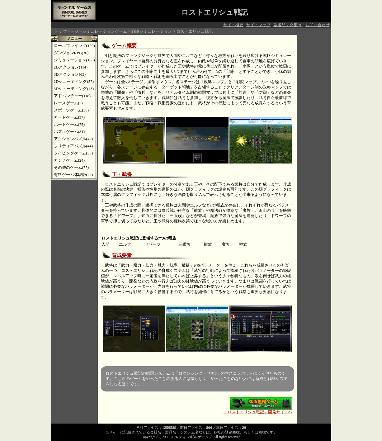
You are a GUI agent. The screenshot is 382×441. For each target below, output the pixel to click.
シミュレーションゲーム (105, 31)
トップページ (66, 31)
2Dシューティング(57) (74, 81)
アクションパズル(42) (73, 138)
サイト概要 (233, 24)
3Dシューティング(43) (74, 88)
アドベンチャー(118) (72, 95)
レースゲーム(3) (68, 103)
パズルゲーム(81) (69, 131)
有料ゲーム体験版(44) (73, 174)
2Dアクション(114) (71, 67)
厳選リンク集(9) (287, 24)
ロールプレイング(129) (74, 45)
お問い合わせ (317, 24)
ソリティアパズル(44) (73, 146)
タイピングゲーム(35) (73, 153)
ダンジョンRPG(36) (71, 52)
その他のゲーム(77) (71, 167)
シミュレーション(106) (74, 60)
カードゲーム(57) (69, 117)
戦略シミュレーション (151, 31)
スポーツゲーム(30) (71, 110)
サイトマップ (258, 24)
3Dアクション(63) (70, 74)
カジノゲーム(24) (69, 160)
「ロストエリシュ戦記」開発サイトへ (258, 410)
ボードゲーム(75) (69, 124)
